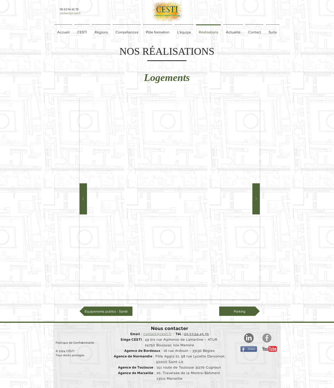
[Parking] (239, 311)
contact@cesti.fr (70, 13)
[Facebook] (266, 338)
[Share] (249, 349)
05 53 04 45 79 (196, 334)
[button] (101, 30)
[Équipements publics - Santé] (106, 311)
